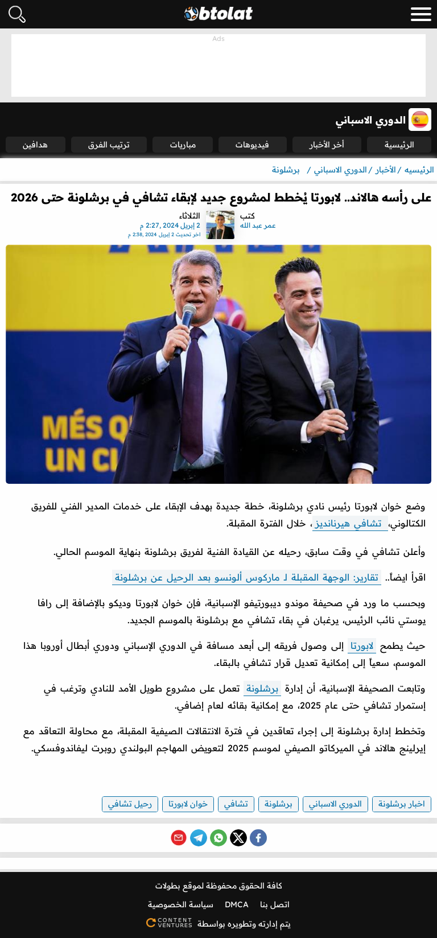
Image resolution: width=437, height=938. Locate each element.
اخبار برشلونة (401, 804)
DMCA (237, 904)
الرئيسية (399, 144)
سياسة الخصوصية (180, 904)
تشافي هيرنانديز (350, 523)
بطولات (167, 886)
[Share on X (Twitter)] (238, 837)
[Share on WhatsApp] (218, 837)
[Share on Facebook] (258, 837)
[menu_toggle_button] (421, 14)
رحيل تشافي (130, 804)
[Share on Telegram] (198, 837)
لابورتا (362, 645)
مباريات (183, 144)
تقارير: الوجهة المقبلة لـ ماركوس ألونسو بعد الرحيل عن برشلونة (246, 577)
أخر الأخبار (327, 144)
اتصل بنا (275, 904)
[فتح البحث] (17, 14)
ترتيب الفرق (109, 144)
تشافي (236, 804)
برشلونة (262, 688)
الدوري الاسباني (335, 804)
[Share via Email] (178, 837)
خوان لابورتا (188, 804)
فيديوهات (252, 144)
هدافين (35, 144)
